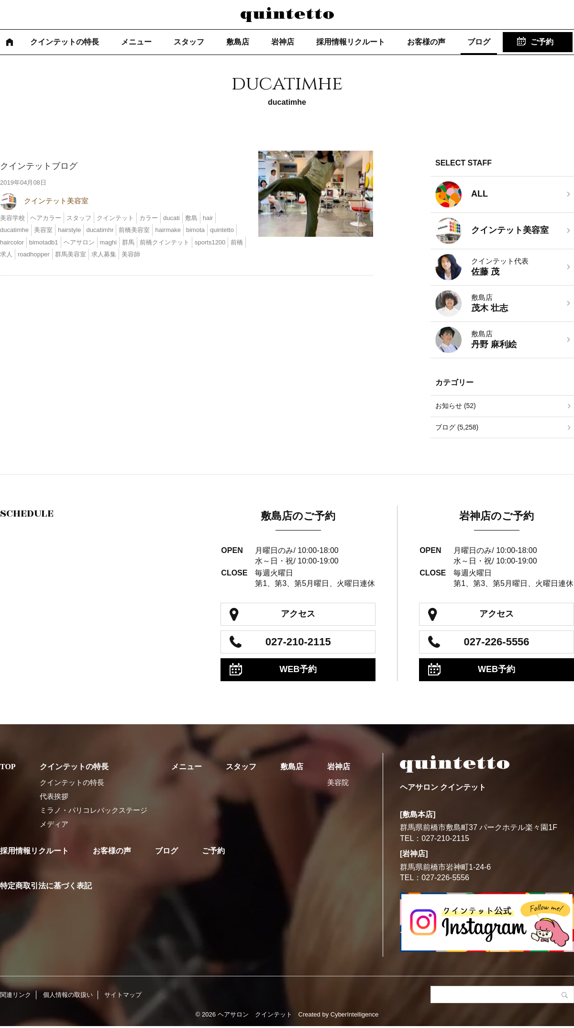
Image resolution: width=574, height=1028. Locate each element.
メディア (54, 824)
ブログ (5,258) (456, 427)
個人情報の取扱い (68, 994)
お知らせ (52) (455, 405)
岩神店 (282, 42)
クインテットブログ (38, 166)
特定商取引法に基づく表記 (46, 886)
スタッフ (189, 42)
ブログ (478, 42)
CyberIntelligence (354, 1014)
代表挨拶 (54, 796)
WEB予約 (298, 669)
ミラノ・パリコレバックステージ (93, 810)
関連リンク (15, 994)
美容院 (338, 782)
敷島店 (237, 42)
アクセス (298, 614)
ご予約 (541, 42)
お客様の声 (426, 42)
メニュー (136, 42)
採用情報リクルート (350, 42)
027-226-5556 (497, 642)
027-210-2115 (298, 642)
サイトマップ (123, 994)
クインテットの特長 (64, 42)
